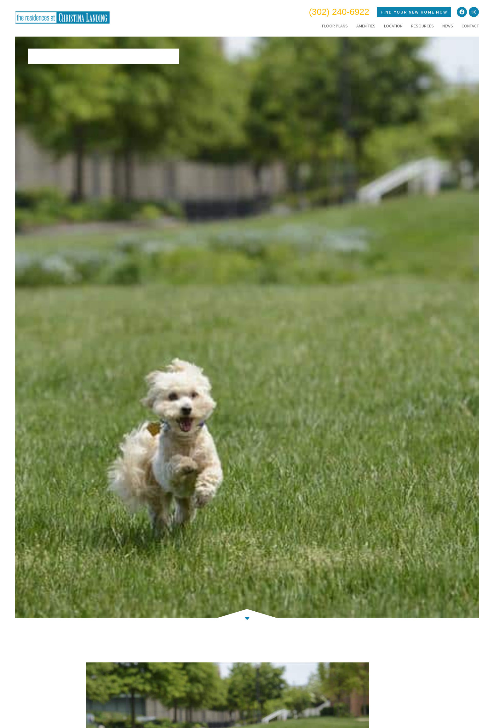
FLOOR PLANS (335, 26)
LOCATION (393, 26)
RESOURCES (422, 26)
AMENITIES (366, 26)
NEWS (447, 26)
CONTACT (470, 26)
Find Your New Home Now (414, 12)
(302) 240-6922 (339, 12)
